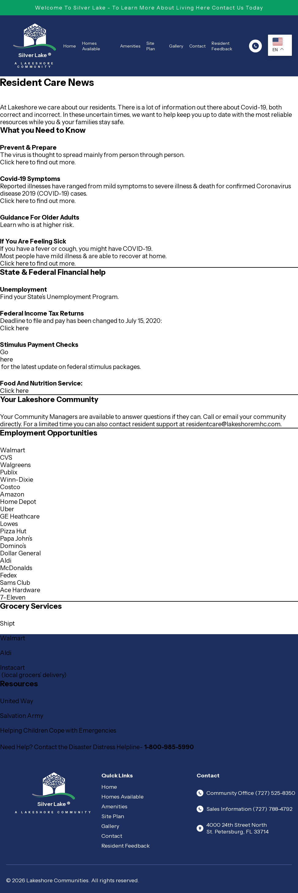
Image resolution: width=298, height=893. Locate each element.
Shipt (7, 623)
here (6, 359)
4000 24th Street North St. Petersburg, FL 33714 (233, 828)
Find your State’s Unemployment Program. (59, 297)
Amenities (130, 46)
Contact (197, 46)
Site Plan (150, 46)
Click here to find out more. (38, 162)
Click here (14, 328)
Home (69, 46)
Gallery (176, 46)
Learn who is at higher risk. (37, 224)
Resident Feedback (222, 46)
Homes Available (91, 46)
